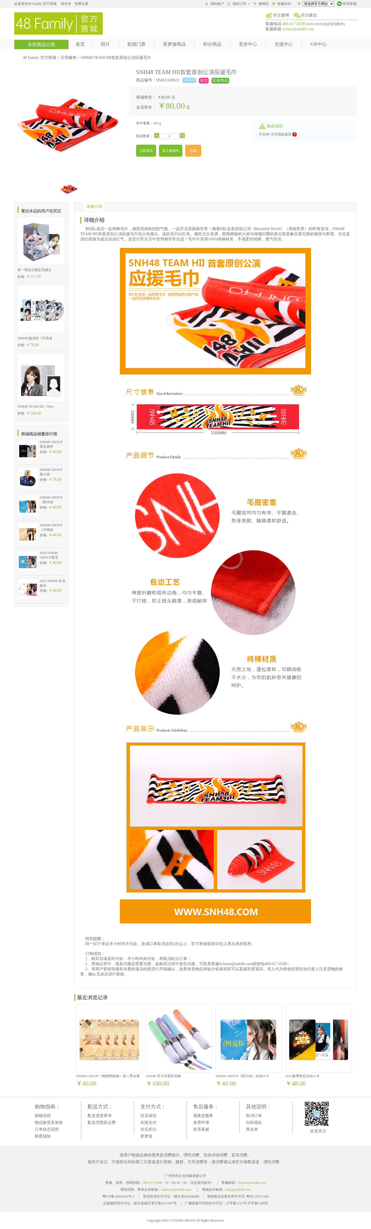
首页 (80, 44)
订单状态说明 (47, 1129)
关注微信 (309, 15)
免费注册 (81, 4)
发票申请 (201, 1122)
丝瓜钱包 (148, 1116)
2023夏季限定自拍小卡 (302, 1076)
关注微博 (281, 15)
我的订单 (238, 3)
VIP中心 (318, 44)
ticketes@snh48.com (236, 964)
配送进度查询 (100, 1116)
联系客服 (347, 4)
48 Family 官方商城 (39, 57)
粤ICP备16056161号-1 (118, 1196)
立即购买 (146, 151)
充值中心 (284, 44)
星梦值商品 (174, 44)
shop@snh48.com (238, 1190)
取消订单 (254, 1116)
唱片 (105, 44)
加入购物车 (170, 151)
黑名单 (252, 1129)
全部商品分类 (41, 44)
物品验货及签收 (49, 1122)
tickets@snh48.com (298, 29)
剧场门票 (136, 44)
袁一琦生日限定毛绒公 (34, 270)
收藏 (193, 151)
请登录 (66, 4)
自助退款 (254, 1122)
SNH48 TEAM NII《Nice (35, 407)
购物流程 (43, 1116)
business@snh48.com (176, 1190)
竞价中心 (248, 44)
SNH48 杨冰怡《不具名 (35, 338)
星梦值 (146, 1136)
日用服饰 (68, 57)
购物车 (261, 4)
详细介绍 (94, 206)
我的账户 (214, 4)
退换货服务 (203, 1116)
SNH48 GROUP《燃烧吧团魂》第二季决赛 (108, 1076)
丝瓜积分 (148, 1129)
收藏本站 (281, 4)
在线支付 (148, 1122)
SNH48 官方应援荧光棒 (163, 1076)
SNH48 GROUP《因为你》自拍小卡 (242, 1076)
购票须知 (43, 1136)
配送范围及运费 (102, 1122)
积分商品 (212, 44)
